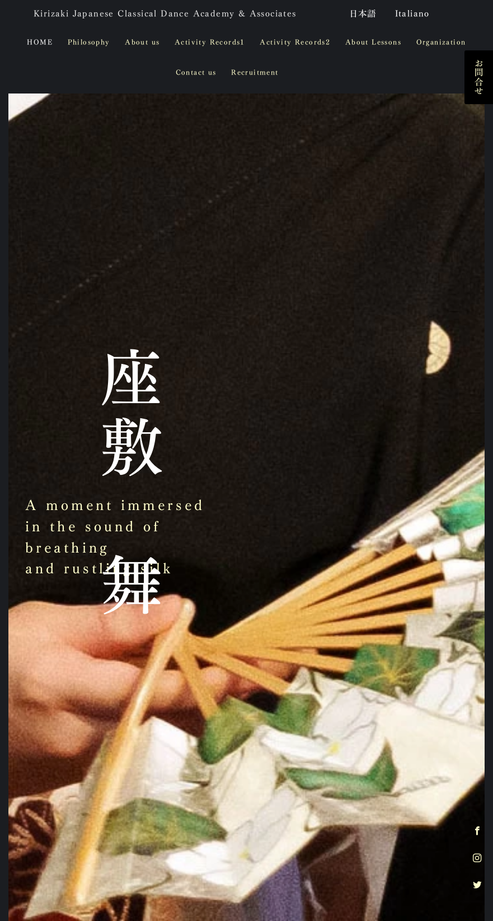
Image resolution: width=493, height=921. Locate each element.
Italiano (412, 13)
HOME (40, 42)
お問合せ (478, 77)
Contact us (196, 72)
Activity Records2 (295, 42)
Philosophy (89, 42)
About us (142, 42)
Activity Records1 (210, 42)
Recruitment (254, 72)
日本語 (363, 13)
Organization (441, 42)
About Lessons (373, 42)
